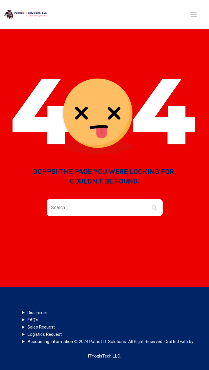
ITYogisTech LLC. (104, 356)
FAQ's (33, 319)
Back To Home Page (100, 237)
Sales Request (41, 327)
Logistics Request (45, 334)
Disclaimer (37, 312)
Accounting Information (50, 341)
